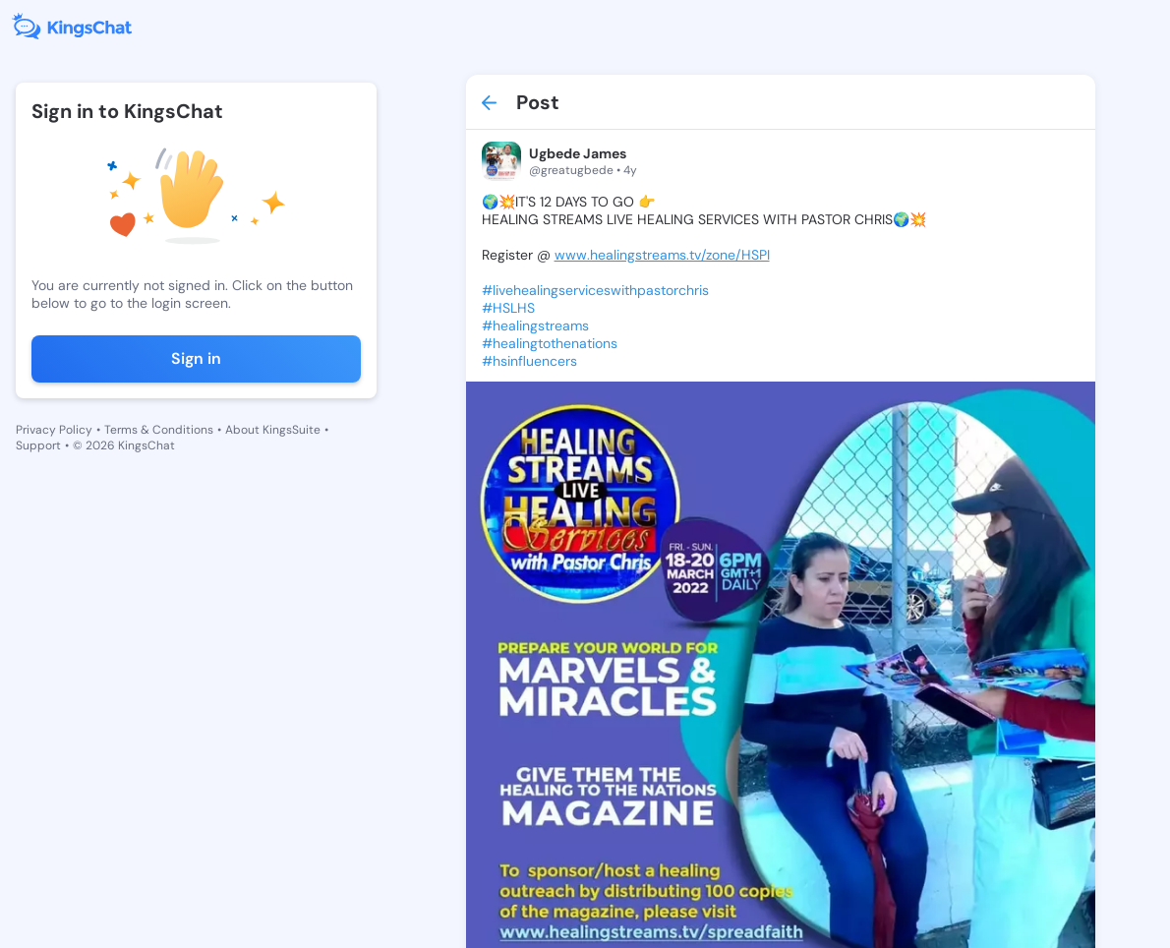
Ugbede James (577, 153)
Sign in (196, 358)
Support (38, 445)
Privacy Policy (54, 430)
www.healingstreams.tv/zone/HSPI (662, 255)
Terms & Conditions (158, 430)
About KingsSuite (273, 430)
